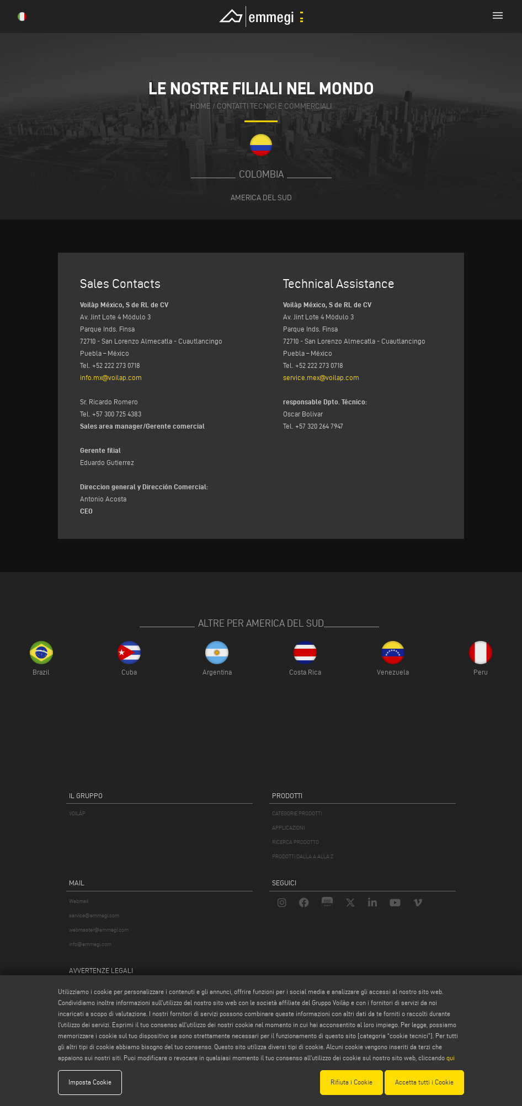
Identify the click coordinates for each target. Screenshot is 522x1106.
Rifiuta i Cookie (351, 1082)
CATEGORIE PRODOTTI (297, 813)
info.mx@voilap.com (111, 377)
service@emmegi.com (94, 915)
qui (450, 1057)
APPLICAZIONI (288, 828)
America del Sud (261, 197)
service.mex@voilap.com (321, 377)
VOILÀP (77, 813)
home (200, 107)
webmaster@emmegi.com (99, 930)
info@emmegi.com (90, 944)
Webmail (79, 901)
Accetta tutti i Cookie (424, 1082)
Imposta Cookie (89, 1082)
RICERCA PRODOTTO (295, 842)
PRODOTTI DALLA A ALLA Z (302, 856)
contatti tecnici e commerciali (274, 107)
